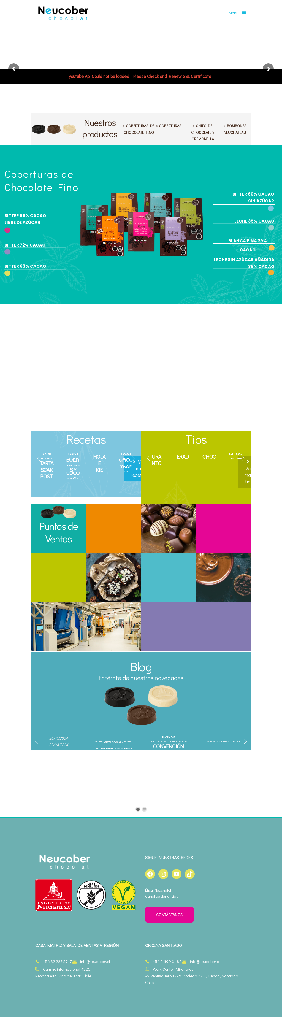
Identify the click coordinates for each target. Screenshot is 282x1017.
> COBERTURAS (168, 125)
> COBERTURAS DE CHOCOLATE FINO (138, 129)
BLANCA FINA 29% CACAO (247, 245)
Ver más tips (249, 472)
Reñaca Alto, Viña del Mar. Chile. (63, 975)
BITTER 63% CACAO (25, 266)
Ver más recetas (139, 468)
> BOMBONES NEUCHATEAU (234, 129)
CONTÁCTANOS (169, 914)
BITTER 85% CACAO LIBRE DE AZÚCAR (25, 219)
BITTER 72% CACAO (24, 245)
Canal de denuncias (161, 896)
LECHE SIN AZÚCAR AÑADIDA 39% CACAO (244, 263)
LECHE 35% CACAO (254, 221)
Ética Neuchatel (158, 890)
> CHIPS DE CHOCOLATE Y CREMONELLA (202, 132)
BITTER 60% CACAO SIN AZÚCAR (253, 197)
